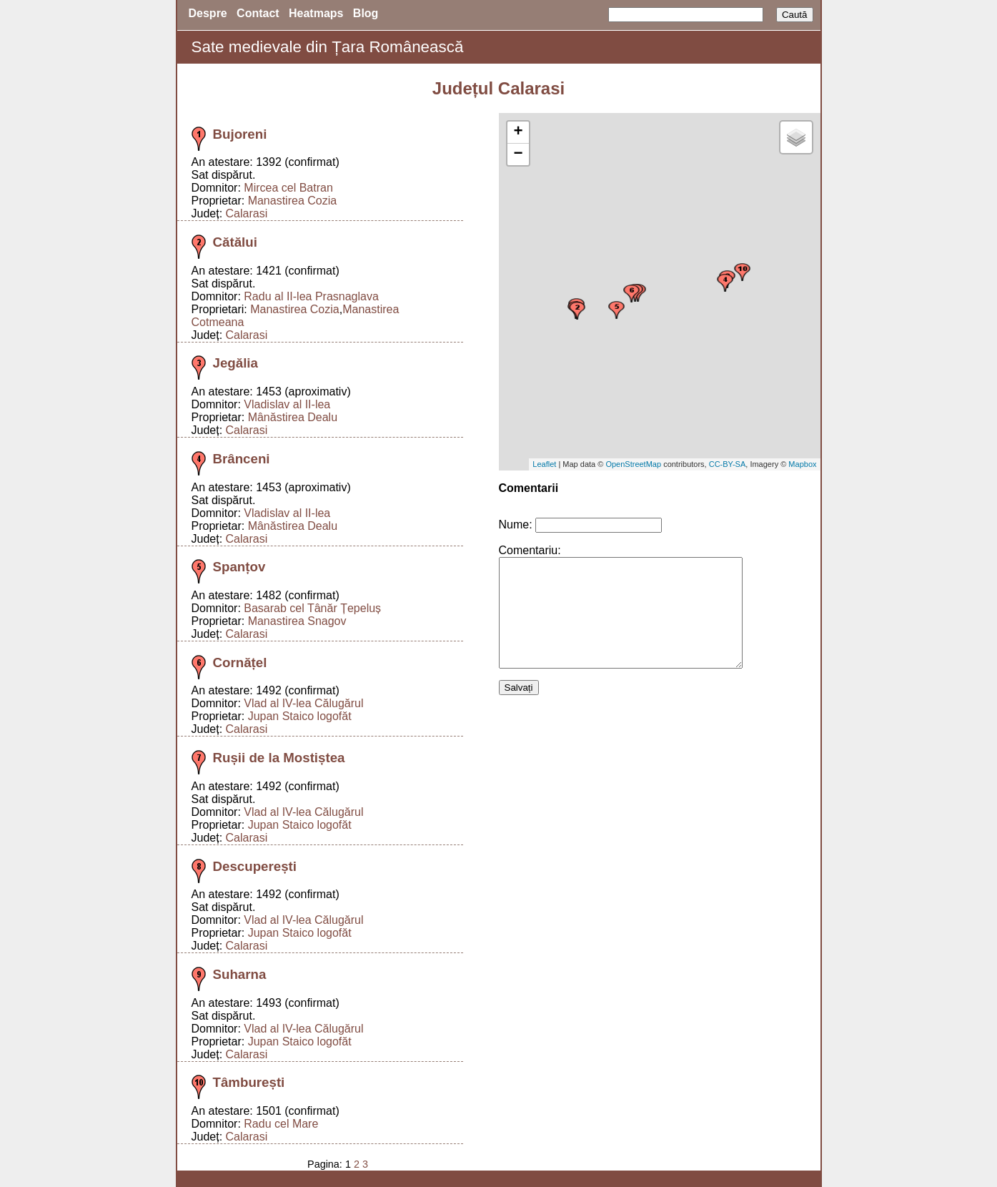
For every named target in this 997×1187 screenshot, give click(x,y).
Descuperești (255, 866)
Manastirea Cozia (292, 200)
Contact (258, 13)
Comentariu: (530, 550)
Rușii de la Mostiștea (279, 757)
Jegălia (235, 362)
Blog (366, 13)
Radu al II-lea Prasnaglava (311, 296)
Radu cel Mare (281, 1124)
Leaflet (544, 464)
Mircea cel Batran (288, 188)
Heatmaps (316, 13)
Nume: (515, 524)
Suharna (240, 974)
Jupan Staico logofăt (300, 716)
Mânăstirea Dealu (292, 417)
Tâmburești (249, 1082)
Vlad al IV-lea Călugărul (303, 703)
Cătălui (235, 242)
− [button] (517, 154)
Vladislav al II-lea (287, 404)
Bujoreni (240, 134)
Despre (208, 13)
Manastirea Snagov (297, 621)
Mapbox (802, 464)
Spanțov (239, 566)
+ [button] (517, 132)
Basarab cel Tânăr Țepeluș (312, 608)
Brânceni (241, 458)
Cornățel (240, 662)
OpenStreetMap (633, 464)
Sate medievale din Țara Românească (328, 47)
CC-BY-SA (727, 464)
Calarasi (247, 213)
